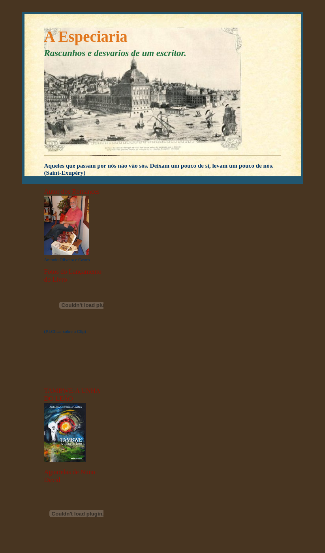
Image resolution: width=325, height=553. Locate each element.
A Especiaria (86, 36)
